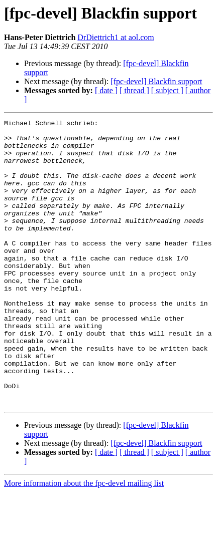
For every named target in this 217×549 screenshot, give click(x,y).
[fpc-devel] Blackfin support (156, 81)
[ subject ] (167, 90)
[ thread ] (134, 90)
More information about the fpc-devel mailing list (84, 540)
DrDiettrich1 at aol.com (115, 37)
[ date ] (106, 90)
